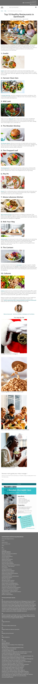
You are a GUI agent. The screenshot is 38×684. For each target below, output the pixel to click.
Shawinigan (19, 609)
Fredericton (7, 629)
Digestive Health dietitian (7, 559)
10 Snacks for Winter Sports (8, 650)
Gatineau (10, 602)
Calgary (3, 621)
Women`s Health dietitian (7, 594)
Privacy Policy (4, 550)
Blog (5, 10)
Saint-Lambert (15, 608)
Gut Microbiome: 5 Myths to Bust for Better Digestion (13, 670)
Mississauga (16, 616)
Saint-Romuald (29, 608)
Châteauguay (24, 601)
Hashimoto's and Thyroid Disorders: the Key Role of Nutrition (15, 671)
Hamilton (24, 615)
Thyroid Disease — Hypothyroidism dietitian (11, 591)
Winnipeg (4, 641)
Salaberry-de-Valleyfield (11, 609)
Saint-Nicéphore (22, 608)
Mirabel (3, 604)
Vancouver (11, 633)
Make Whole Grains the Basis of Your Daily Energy (12, 644)
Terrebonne (30, 609)
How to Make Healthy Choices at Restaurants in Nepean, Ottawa (15, 429)
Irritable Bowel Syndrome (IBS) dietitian (10, 576)
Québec (13, 605)
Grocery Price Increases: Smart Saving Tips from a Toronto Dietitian (16, 661)
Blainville (4, 601)
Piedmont (33, 604)
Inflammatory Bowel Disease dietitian (10, 573)
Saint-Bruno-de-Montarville (14, 606)
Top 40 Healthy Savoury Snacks (8, 467)
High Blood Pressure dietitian (8, 570)
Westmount (24, 611)
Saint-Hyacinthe (30, 606)
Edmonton (7, 621)
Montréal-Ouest (27, 604)
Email (2, 479)
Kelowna (3, 633)
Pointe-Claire (4, 605)
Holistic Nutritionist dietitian (8, 572)
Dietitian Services (5, 542)
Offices (3, 545)
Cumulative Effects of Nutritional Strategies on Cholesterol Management (17, 658)
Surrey (7, 633)
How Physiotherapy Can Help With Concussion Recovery (14, 675)
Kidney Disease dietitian (7, 577)
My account (33, 4)
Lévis (23, 602)
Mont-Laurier (8, 604)
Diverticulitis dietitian (6, 560)
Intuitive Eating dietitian (7, 574)
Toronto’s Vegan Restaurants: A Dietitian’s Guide (12, 668)
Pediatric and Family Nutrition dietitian (10, 584)
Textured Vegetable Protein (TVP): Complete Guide (12, 391)
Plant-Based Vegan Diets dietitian (9, 586)
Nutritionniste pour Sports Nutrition (10, 590)
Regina (3, 637)
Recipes (3, 549)
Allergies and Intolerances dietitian (9, 553)
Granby (14, 602)
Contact (3, 540)
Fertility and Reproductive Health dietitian (11, 565)
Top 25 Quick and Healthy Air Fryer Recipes (11, 654)
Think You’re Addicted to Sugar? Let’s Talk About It (12, 663)
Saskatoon (7, 637)
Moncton (13, 629)
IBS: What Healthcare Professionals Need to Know (12, 647)
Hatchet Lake (13, 625)
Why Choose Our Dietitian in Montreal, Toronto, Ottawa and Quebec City (17, 656)
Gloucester (19, 615)
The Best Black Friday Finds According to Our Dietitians (14, 660)
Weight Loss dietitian (6, 593)
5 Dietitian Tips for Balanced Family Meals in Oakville (13, 665)
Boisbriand (8, 601)
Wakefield (19, 611)
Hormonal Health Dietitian (7, 677)
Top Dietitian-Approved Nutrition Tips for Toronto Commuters (15, 664)
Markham (4, 616)
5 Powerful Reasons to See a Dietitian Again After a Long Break (15, 673)
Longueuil (26, 602)
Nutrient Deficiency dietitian (8, 581)
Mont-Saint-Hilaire (15, 604)
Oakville (25, 616)
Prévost (9, 605)
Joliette (17, 602)
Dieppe (3, 629)
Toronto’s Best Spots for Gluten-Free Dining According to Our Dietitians (17, 674)
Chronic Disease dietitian (7, 556)
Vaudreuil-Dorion (9, 611)
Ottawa (28, 616)
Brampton (4, 615)
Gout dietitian (5, 567)
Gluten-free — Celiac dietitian (8, 566)
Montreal (22, 604)
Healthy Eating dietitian (7, 569)
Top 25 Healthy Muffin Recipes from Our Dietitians (13, 667)
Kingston (28, 615)
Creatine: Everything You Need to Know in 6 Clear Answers (14, 653)
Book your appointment (14, 7)
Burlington (9, 615)
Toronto (5, 617)
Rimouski (22, 605)
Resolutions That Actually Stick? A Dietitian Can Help (13, 657)
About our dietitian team (6, 543)
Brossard (19, 601)
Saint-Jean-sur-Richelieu (7, 608)
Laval (20, 602)
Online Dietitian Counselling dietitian (10, 583)
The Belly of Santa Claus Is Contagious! (9, 354)
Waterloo (18, 617)
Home (2, 10)
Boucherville (13, 601)
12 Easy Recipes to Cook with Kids (9, 649)
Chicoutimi (29, 601)
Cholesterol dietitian (6, 555)
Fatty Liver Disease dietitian (8, 563)
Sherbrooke (24, 609)
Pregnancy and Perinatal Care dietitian (10, 588)
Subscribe (19, 484)
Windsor (22, 617)
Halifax (8, 625)
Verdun (15, 611)
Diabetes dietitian (5, 557)
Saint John (17, 629)
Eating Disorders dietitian (7, 562)
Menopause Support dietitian (8, 580)
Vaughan (13, 617)
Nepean (21, 616)
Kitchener (32, 615)
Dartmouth (4, 625)
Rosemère (27, 605)
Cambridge (14, 615)
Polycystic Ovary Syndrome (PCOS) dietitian (11, 587)
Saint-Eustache (24, 606)
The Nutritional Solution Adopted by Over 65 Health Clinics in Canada (17, 651)
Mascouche (31, 602)
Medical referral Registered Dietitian (8, 538)
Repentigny (17, 605)
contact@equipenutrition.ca (30, 2)
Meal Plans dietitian (6, 579)
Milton (12, 616)
